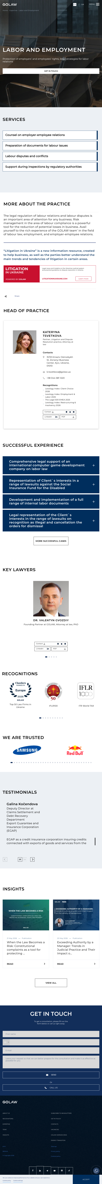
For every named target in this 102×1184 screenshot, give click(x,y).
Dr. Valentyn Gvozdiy (51, 620)
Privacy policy (55, 1151)
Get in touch (51, 71)
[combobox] (6, 1042)
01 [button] (20, 859)
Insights (6, 1135)
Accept (86, 1179)
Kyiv (4, 1146)
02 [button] (25, 859)
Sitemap (54, 1146)
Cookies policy (7, 1180)
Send (51, 1075)
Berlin (5, 1151)
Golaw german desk (59, 1135)
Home (5, 11)
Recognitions (8, 1119)
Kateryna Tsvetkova (52, 334)
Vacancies (55, 1129)
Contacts (54, 1124)
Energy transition (58, 1140)
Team (5, 1129)
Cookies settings (18, 1180)
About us (6, 1113)
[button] (94, 570)
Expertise (13, 11)
